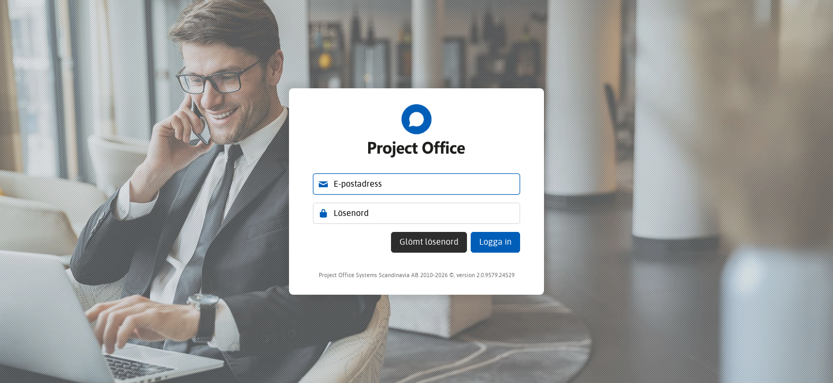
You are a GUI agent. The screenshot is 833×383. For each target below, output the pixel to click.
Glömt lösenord (429, 242)
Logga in (495, 242)
